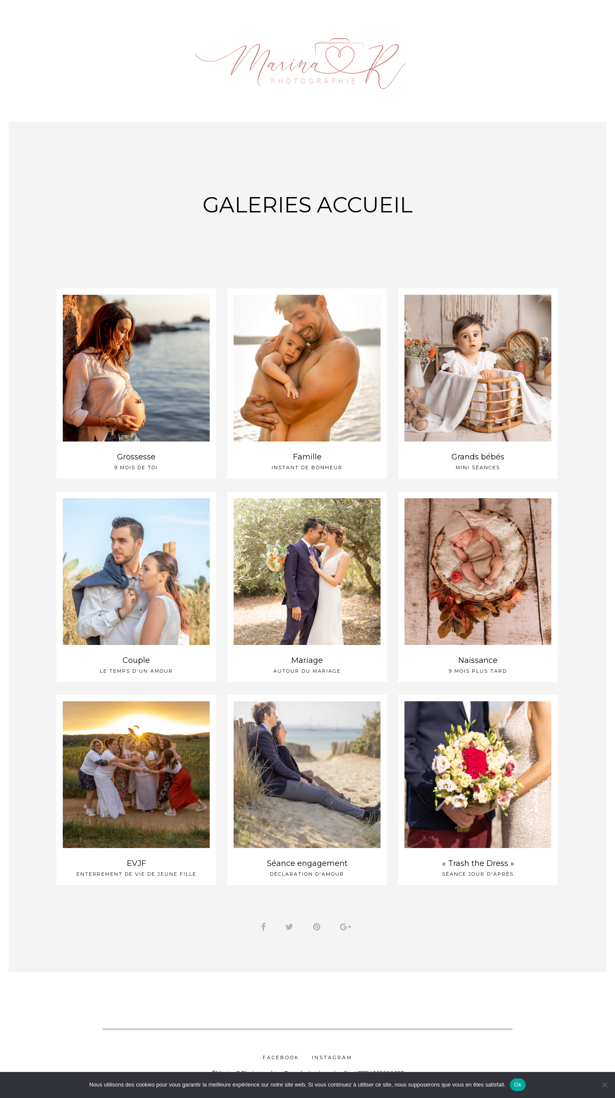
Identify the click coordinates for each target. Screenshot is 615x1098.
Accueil (56, 59)
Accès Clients (464, 59)
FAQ (518, 59)
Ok (517, 1084)
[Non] (604, 1085)
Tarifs (100, 59)
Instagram (332, 1060)
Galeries (149, 59)
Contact (565, 59)
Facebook (281, 1060)
